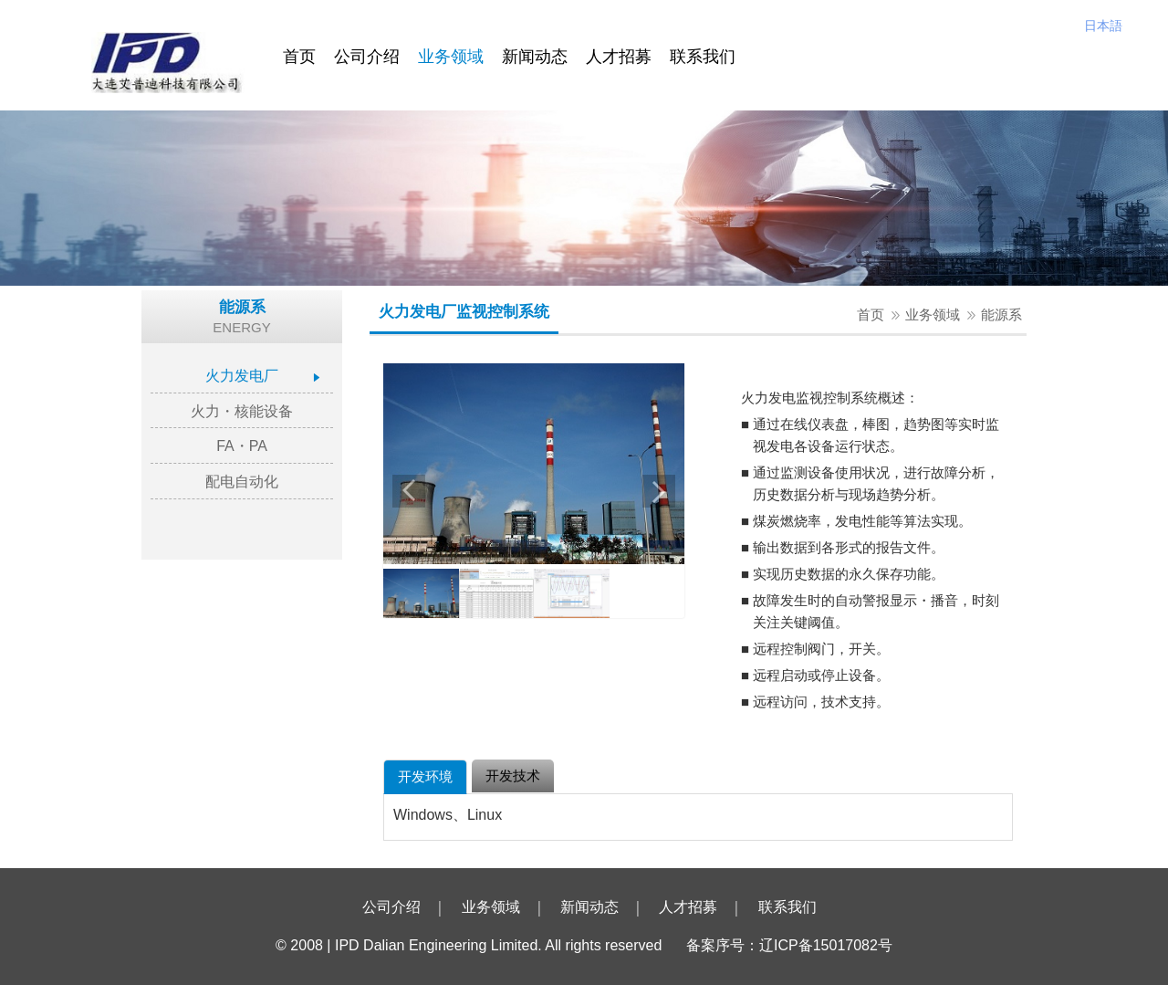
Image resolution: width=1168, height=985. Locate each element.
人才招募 (619, 56)
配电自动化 (241, 481)
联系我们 (702, 56)
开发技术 (512, 775)
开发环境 (425, 776)
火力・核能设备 (242, 411)
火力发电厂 (241, 375)
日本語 (1103, 25)
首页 (299, 56)
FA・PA (241, 446)
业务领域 (451, 56)
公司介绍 (367, 56)
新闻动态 (535, 56)
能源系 (1001, 314)
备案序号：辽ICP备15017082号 (789, 945)
